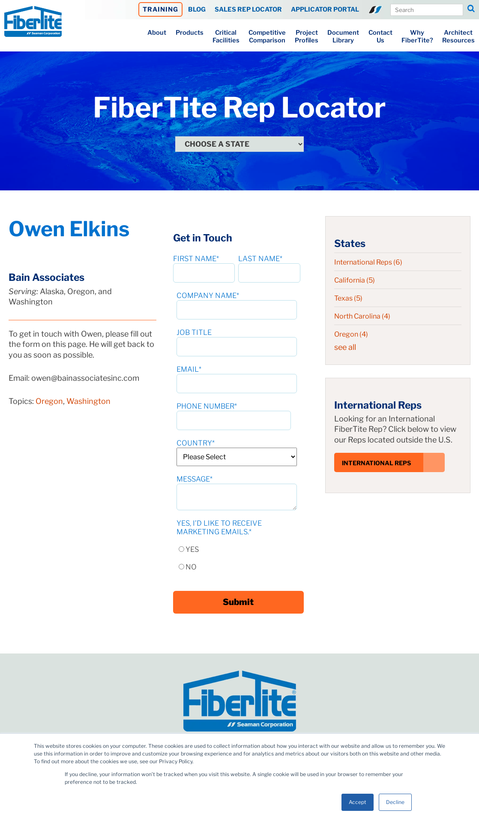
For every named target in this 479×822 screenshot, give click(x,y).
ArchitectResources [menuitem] (458, 36)
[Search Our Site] (426, 10)
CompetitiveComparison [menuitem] (267, 36)
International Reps (368, 262)
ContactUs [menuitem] (380, 36)
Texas (348, 298)
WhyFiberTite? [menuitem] (417, 36)
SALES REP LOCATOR (248, 9)
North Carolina (362, 316)
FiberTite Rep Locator (239, 107)
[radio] (237, 545)
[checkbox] (237, 554)
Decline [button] (395, 802)
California (354, 280)
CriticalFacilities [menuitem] (226, 36)
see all (345, 347)
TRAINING (160, 9)
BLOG (197, 9)
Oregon (49, 401)
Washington (88, 401)
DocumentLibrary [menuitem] (343, 36)
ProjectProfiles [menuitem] (306, 36)
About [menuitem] (156, 32)
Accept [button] (357, 802)
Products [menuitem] (190, 32)
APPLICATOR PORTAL (325, 9)
